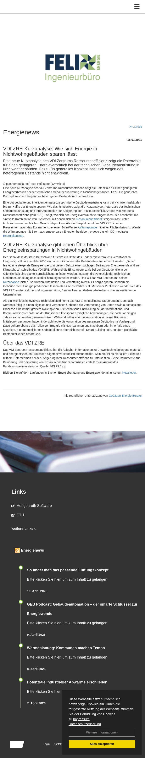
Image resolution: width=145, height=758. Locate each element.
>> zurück (135, 126)
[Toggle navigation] (137, 7)
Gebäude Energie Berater (125, 395)
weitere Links (23, 528)
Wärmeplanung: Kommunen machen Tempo (66, 648)
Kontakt (58, 744)
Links (18, 492)
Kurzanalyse (11, 282)
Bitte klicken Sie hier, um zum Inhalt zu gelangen (67, 579)
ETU (17, 515)
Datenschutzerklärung (85, 724)
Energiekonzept (13, 235)
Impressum (81, 719)
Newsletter (129, 372)
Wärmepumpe (88, 227)
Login (47, 744)
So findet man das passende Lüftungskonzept (67, 570)
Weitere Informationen (102, 732)
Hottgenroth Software (31, 506)
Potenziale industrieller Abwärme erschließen (67, 682)
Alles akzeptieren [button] (102, 744)
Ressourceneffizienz (89, 219)
